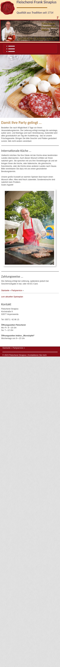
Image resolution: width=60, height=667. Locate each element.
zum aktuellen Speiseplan (12, 299)
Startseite (5, 292)
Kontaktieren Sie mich (37, 357)
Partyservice (17, 292)
